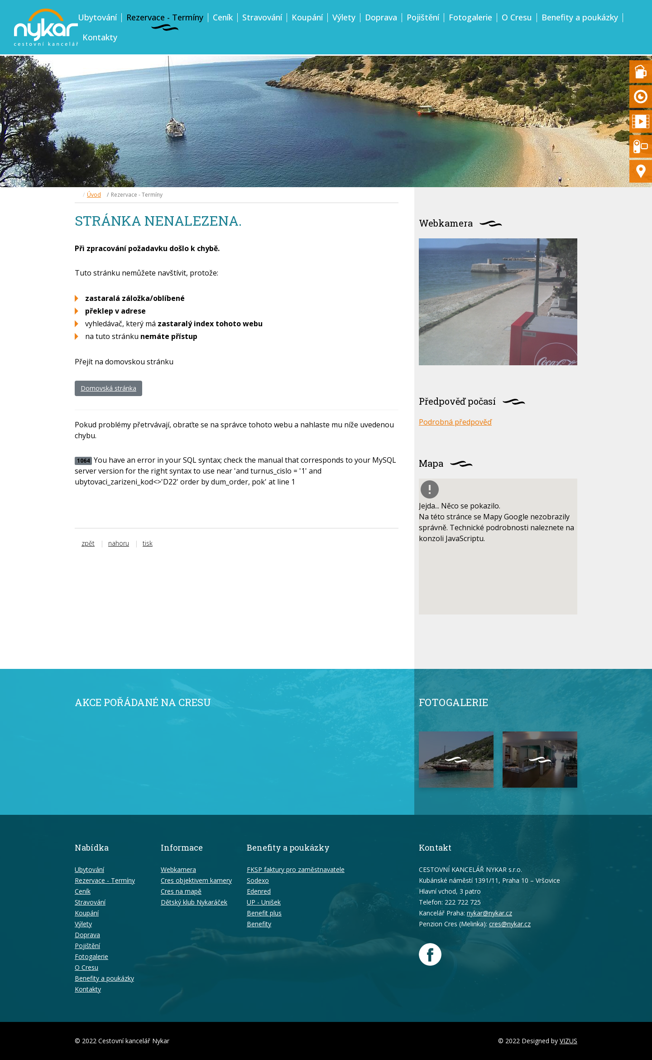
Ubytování (97, 17)
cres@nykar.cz (510, 924)
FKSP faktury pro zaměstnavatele (296, 869)
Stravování (262, 17)
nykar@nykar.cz (489, 913)
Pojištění (423, 17)
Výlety (343, 17)
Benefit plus (264, 913)
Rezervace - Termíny (164, 17)
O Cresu (517, 17)
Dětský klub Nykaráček (194, 902)
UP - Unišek (264, 902)
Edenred (259, 891)
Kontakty (99, 37)
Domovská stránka (108, 388)
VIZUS (568, 1040)
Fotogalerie (470, 17)
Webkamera (178, 869)
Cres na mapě (181, 891)
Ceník (223, 17)
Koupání (307, 17)
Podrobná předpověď (455, 422)
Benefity (259, 924)
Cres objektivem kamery (196, 880)
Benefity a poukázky (580, 17)
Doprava (381, 17)
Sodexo (258, 880)
